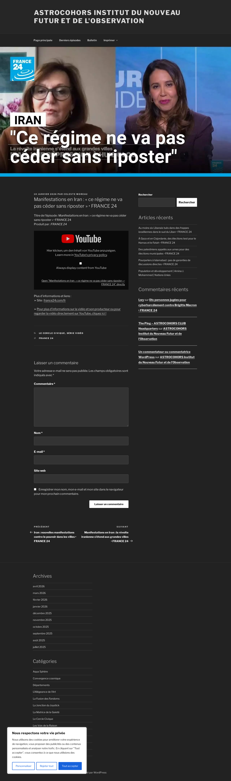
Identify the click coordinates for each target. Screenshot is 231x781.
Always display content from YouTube (81, 268)
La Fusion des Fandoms (46, 698)
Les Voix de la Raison (45, 725)
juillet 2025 (39, 646)
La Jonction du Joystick (46, 705)
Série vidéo (75, 333)
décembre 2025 (42, 613)
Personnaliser (23, 765)
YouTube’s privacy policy (90, 255)
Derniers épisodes (69, 40)
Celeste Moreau (76, 194)
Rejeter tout (46, 765)
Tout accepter (70, 765)
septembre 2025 (42, 633)
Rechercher (145, 194)
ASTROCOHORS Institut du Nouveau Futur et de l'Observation (107, 17)
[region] (47, 750)
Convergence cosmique (46, 678)
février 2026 (40, 599)
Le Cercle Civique (52, 333)
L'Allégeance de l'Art (44, 691)
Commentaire (44, 384)
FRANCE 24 (46, 338)
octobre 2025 (41, 626)
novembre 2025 (42, 619)
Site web (40, 470)
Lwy (141, 300)
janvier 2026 (40, 606)
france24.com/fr (55, 300)
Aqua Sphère (40, 671)
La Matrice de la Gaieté (46, 712)
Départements (41, 685)
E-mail (39, 451)
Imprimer (111, 40)
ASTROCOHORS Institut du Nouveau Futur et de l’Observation (162, 334)
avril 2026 (39, 586)
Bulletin (92, 40)
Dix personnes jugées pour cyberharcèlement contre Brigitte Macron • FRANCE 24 (167, 305)
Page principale (43, 40)
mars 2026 (39, 592)
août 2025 (39, 640)
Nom (38, 433)
